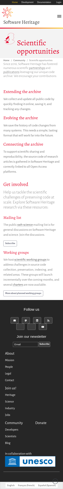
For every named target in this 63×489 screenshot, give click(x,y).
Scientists (10, 436)
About (9, 353)
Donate (41, 423)
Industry (10, 408)
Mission (9, 360)
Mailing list (12, 218)
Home (15, 2)
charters (18, 285)
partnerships (37, 68)
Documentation (44, 2)
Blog (7, 443)
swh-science (25, 225)
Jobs (7, 415)
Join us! (10, 388)
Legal (8, 373)
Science (9, 401)
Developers (11, 429)
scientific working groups (30, 260)
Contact (9, 380)
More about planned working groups (23, 294)
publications (11, 72)
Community (19, 60)
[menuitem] (11, 485)
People (9, 366)
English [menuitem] (11, 485)
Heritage (10, 395)
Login (58, 2)
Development (27, 2)
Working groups (16, 253)
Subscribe (10, 244)
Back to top (55, 481)
